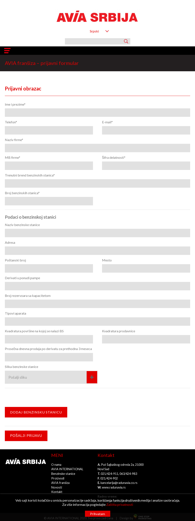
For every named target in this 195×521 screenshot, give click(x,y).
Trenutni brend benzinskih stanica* (30, 175)
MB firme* (12, 157)
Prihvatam (97, 514)
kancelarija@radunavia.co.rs (119, 483)
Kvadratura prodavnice (118, 331)
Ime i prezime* (15, 104)
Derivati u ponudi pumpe (22, 278)
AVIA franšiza (60, 483)
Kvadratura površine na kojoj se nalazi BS (34, 331)
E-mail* (107, 122)
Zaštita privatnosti (119, 504)
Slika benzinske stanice (21, 367)
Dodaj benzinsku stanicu (36, 412)
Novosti (56, 487)
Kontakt (56, 492)
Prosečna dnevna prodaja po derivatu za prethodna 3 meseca (48, 349)
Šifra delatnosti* (113, 157)
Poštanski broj (15, 260)
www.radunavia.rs (114, 487)
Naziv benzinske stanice (22, 225)
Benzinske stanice (63, 473)
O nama (56, 464)
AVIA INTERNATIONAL (67, 469)
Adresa (10, 242)
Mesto (107, 260)
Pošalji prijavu (26, 436)
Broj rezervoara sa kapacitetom (28, 295)
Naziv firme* (14, 140)
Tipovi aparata (15, 313)
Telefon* (11, 122)
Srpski (94, 31)
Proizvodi (57, 478)
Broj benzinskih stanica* (22, 193)
